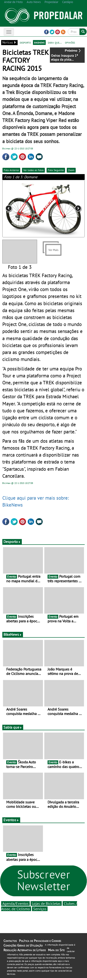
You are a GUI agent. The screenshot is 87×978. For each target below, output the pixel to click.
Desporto (12, 541)
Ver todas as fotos (33, 170)
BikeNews (12, 634)
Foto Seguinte (56, 170)
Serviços (39, 908)
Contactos (10, 941)
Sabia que (12, 727)
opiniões (70, 42)
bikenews (39, 42)
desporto (25, 42)
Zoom (71, 170)
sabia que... (55, 42)
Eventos (11, 820)
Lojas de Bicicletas (46, 903)
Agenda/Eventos (15, 903)
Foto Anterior (11, 170)
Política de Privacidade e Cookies (40, 941)
